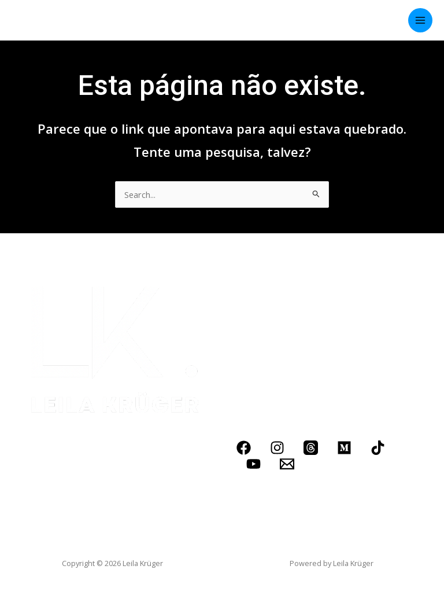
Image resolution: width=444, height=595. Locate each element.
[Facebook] (243, 447)
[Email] (287, 464)
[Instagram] (277, 447)
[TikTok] (378, 447)
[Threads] (311, 447)
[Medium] (344, 447)
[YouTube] (253, 464)
